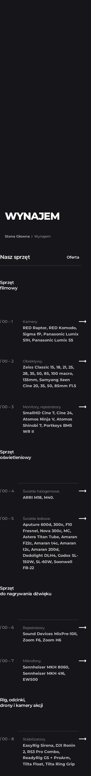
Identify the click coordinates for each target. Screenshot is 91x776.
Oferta (73, 257)
